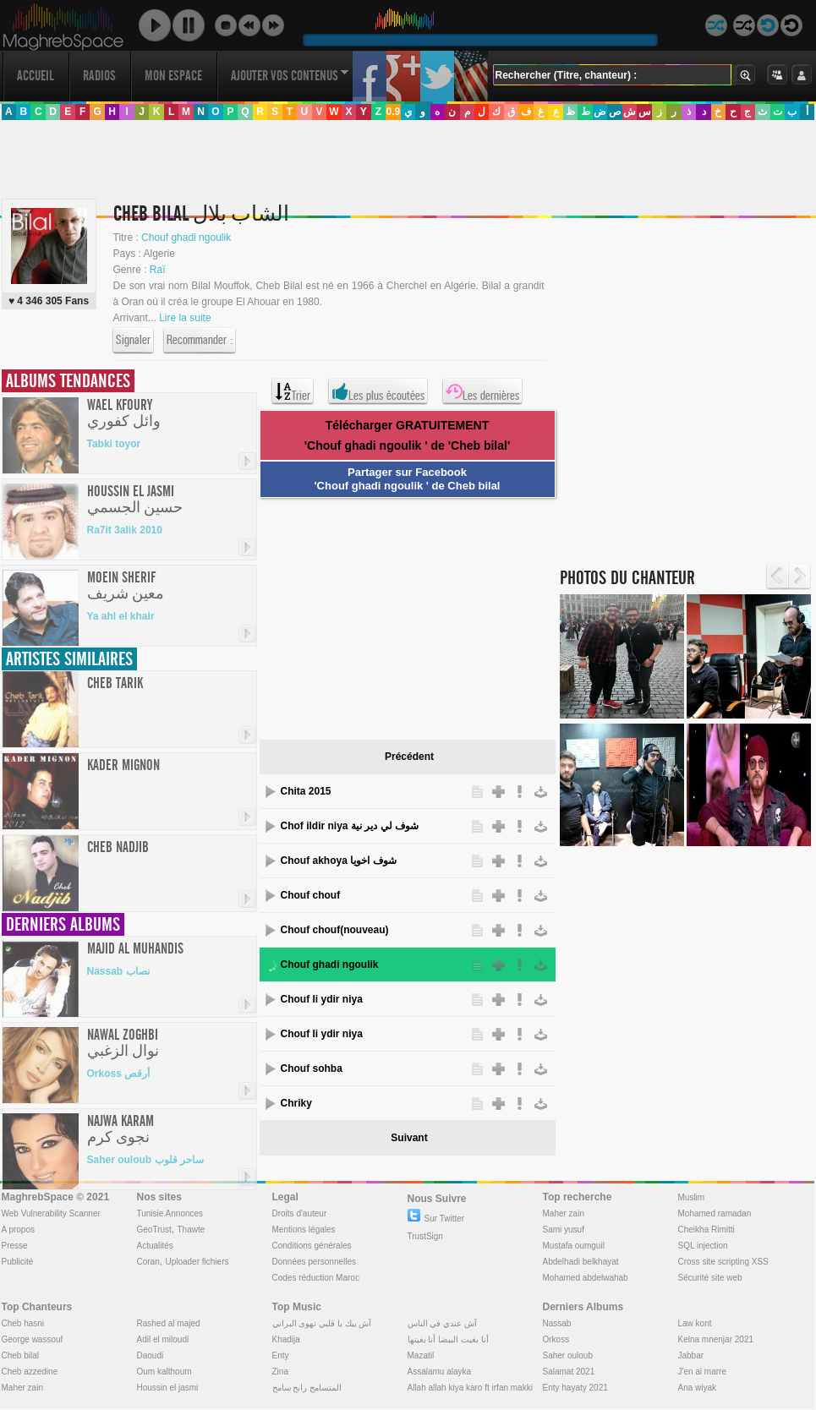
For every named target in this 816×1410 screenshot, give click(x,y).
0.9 (393, 112)
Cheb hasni (23, 1323)
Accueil (35, 76)
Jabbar (691, 1355)
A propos (18, 1229)
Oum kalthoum (164, 1371)
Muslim (691, 1197)
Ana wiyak (697, 1387)
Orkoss (556, 1339)
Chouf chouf (311, 895)
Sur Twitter (436, 1218)
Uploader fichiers (196, 1261)
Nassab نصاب (118, 971)
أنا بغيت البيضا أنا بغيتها (448, 1339)
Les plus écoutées (377, 391)
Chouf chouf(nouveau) (335, 930)
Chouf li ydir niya (322, 999)
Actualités (155, 1245)
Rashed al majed (168, 1323)
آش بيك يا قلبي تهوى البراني (322, 1323)
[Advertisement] (176, 373)
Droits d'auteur (299, 1213)
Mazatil (421, 1355)
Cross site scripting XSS (723, 1261)
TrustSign (425, 1236)
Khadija (286, 1339)
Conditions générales (312, 1245)
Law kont (695, 1323)
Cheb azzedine (30, 1371)
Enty (280, 1355)
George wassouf (32, 1339)
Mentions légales (304, 1229)
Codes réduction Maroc (315, 1277)
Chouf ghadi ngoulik (330, 964)
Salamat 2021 (569, 1371)
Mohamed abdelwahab (585, 1277)
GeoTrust (154, 1229)
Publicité (18, 1261)
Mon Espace (173, 76)
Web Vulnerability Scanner (51, 1213)
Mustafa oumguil (574, 1245)
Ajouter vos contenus (290, 76)
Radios (99, 76)
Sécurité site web (710, 1277)
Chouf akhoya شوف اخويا (339, 860)
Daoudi (150, 1355)
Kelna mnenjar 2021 (716, 1339)
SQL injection (703, 1245)
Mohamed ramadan (715, 1213)
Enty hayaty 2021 (575, 1387)
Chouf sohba (311, 1068)
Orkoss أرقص (119, 1073)
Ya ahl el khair (121, 616)
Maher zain (563, 1213)
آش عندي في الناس (442, 1323)
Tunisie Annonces (170, 1213)
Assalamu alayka (440, 1371)
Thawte (191, 1229)
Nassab (557, 1323)
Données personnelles (314, 1261)
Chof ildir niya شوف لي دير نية (350, 826)
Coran (148, 1261)
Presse (15, 1245)
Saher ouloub (568, 1355)
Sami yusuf (563, 1229)
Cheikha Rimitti (706, 1229)
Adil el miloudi (163, 1339)
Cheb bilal (20, 1355)
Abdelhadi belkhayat (581, 1261)
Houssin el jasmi (168, 1387)
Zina (280, 1371)
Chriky (296, 1103)
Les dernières (482, 391)
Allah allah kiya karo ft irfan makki (470, 1387)
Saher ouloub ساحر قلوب (145, 1160)
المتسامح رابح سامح (307, 1387)
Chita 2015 (306, 791)
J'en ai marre (702, 1371)
